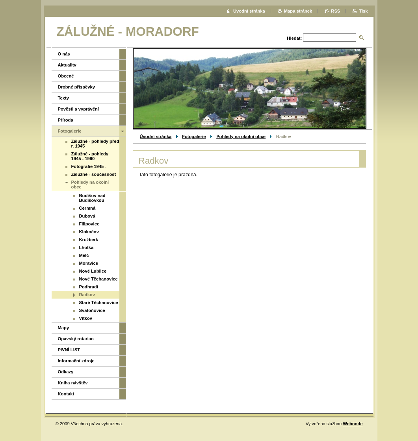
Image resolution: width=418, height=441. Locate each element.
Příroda (65, 120)
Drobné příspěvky (76, 87)
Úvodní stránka (156, 136)
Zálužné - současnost (93, 174)
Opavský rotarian (76, 338)
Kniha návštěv (73, 382)
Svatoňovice (92, 310)
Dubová (87, 216)
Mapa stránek (298, 11)
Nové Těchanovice (98, 279)
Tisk (363, 11)
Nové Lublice (93, 271)
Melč (84, 255)
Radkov (87, 294)
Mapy (63, 327)
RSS (335, 11)
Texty (63, 98)
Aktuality (67, 65)
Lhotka (86, 247)
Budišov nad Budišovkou (92, 198)
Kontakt (66, 393)
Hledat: (294, 38)
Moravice (88, 263)
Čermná (87, 208)
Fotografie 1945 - (89, 166)
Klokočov (89, 231)
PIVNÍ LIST (69, 349)
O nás (64, 54)
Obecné (66, 76)
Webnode (352, 423)
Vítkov (86, 318)
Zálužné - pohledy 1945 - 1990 (89, 156)
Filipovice (89, 223)
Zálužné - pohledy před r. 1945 (95, 143)
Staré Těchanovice (98, 302)
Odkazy (66, 371)
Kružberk (88, 239)
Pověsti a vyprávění (78, 109)
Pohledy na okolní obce (241, 136)
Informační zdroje (76, 360)
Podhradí (88, 286)
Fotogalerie (194, 136)
